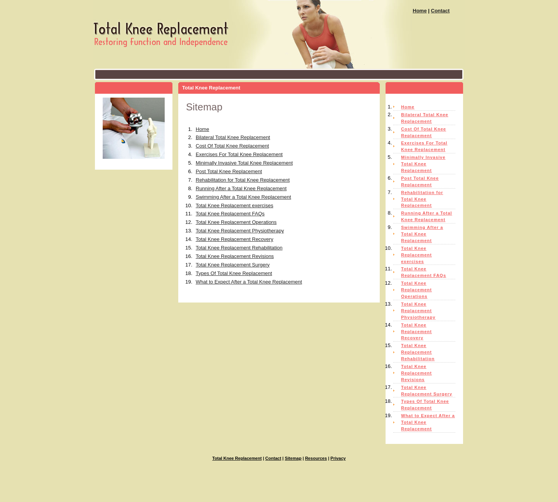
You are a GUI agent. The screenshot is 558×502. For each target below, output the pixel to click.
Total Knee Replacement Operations (236, 222)
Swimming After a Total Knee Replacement (243, 197)
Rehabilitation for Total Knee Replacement (243, 180)
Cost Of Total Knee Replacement (232, 146)
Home (420, 11)
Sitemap (293, 458)
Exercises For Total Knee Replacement (239, 154)
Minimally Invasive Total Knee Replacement (244, 163)
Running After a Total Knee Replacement (241, 188)
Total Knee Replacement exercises (234, 205)
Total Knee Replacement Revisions (235, 256)
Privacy (338, 458)
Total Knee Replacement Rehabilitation (239, 248)
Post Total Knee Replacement (229, 171)
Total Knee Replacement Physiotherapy (240, 231)
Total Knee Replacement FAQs (230, 214)
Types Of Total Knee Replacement (234, 273)
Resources (316, 458)
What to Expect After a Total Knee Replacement (249, 282)
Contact (440, 11)
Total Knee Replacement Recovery (234, 239)
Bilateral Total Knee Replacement (233, 137)
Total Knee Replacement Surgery (233, 265)
